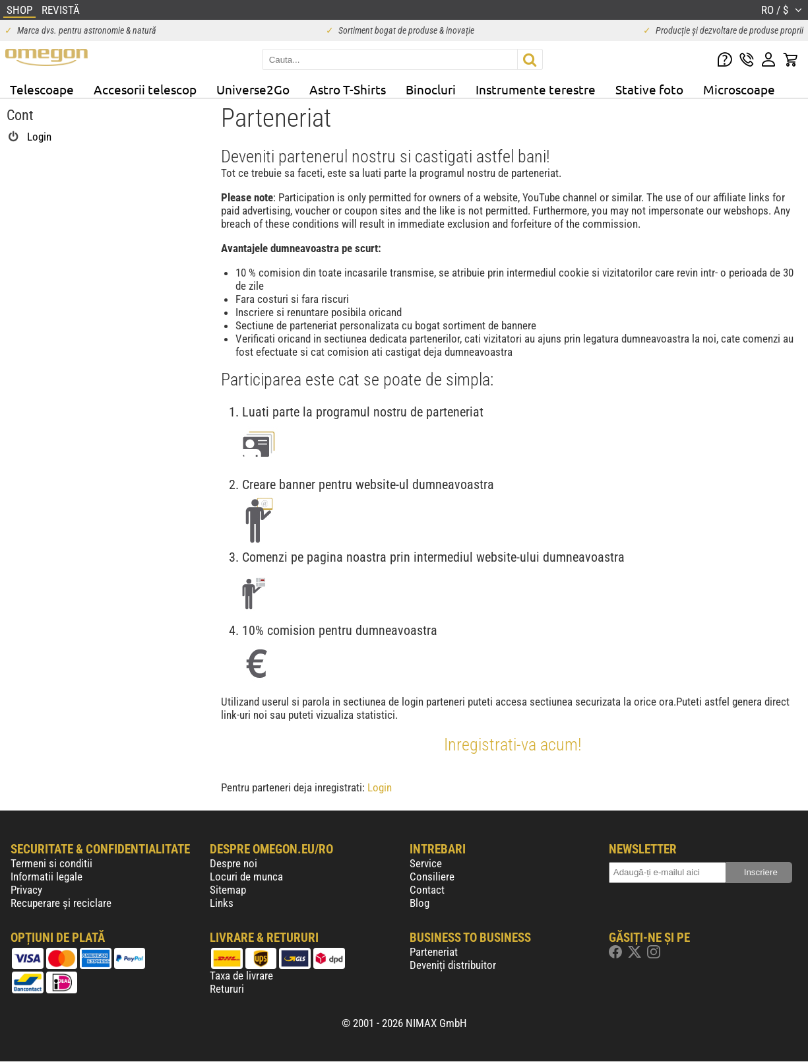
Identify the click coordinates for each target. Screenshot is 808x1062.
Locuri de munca (246, 876)
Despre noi (233, 863)
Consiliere (432, 876)
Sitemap (228, 889)
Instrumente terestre (536, 89)
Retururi (227, 988)
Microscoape (739, 89)
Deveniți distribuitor (453, 965)
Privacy (26, 889)
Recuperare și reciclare (61, 903)
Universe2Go (253, 89)
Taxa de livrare (241, 975)
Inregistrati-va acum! (513, 744)
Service (426, 863)
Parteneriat (434, 951)
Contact (427, 889)
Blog (419, 903)
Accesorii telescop (145, 89)
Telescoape (42, 89)
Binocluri (431, 89)
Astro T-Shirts (347, 89)
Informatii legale (46, 876)
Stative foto (649, 89)
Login (379, 787)
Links (221, 903)
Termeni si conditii (51, 863)
